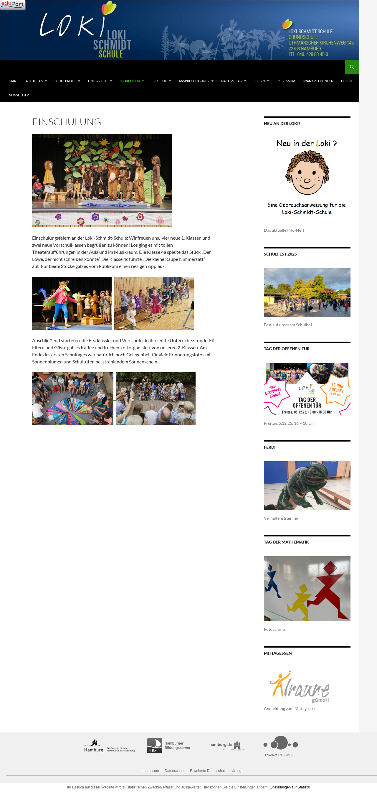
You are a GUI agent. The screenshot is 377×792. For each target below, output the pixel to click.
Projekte (159, 81)
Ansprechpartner (194, 81)
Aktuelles (34, 81)
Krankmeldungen (318, 81)
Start (13, 81)
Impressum (286, 81)
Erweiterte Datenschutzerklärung (215, 771)
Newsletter (19, 95)
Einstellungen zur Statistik (289, 787)
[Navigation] (12, 4)
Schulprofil (65, 81)
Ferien (346, 81)
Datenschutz (174, 771)
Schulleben (130, 81)
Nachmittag (231, 81)
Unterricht (98, 81)
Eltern (259, 81)
